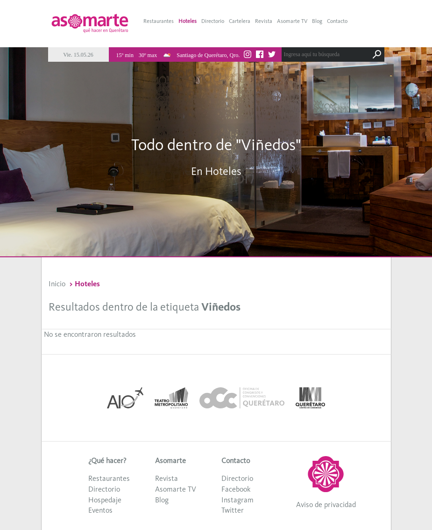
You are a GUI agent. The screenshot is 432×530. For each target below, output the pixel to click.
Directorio (212, 21)
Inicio (57, 283)
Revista (263, 21)
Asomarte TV (292, 21)
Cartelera (239, 21)
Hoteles (187, 21)
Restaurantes (158, 21)
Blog (317, 21)
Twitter (232, 510)
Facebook (235, 489)
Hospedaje (104, 499)
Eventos (100, 510)
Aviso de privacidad (326, 504)
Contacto (337, 21)
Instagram (237, 499)
